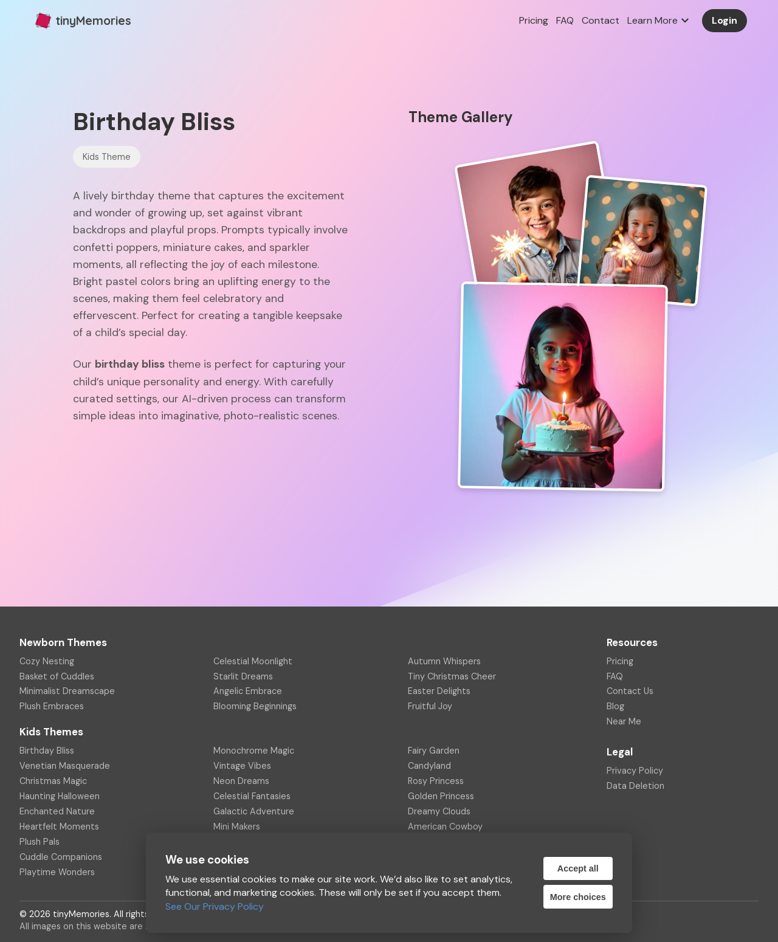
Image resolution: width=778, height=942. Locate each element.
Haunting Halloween (59, 796)
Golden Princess (441, 796)
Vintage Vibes (242, 765)
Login (724, 20)
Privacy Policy (635, 770)
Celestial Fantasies (252, 796)
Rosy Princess (436, 780)
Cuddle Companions (60, 856)
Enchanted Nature (57, 811)
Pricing (533, 20)
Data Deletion (635, 785)
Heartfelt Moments (59, 826)
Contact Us (630, 691)
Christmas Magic (53, 780)
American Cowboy (445, 826)
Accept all (578, 868)
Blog (615, 706)
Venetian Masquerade (64, 765)
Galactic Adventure (253, 811)
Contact (600, 20)
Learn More (659, 20)
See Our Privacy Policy (214, 906)
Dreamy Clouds (439, 811)
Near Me (624, 721)
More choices (578, 897)
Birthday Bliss (46, 750)
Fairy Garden (434, 750)
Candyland (429, 765)
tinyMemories (81, 21)
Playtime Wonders (57, 872)
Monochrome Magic (253, 750)
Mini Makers (236, 826)
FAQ (565, 20)
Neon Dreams (241, 780)
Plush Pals (39, 841)
